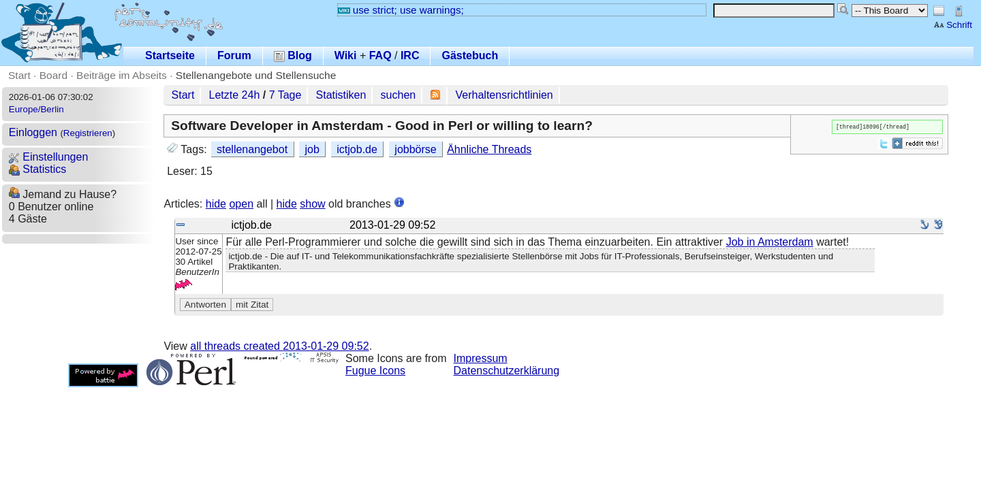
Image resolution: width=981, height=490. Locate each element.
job (312, 149)
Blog (293, 55)
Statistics (37, 169)
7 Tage (285, 95)
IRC (410, 55)
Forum (234, 55)
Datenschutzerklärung (507, 370)
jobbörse (415, 149)
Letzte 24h (234, 95)
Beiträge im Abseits (121, 75)
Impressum (481, 358)
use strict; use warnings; (401, 10)
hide (216, 204)
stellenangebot (252, 149)
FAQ (380, 55)
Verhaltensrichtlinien (504, 95)
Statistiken (341, 95)
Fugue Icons (375, 370)
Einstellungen (49, 157)
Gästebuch (469, 55)
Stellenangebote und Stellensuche (256, 75)
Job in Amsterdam (769, 242)
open (241, 204)
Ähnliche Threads (489, 149)
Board (53, 75)
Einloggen (33, 132)
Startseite (170, 55)
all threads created (279, 346)
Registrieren (87, 133)
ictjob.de (357, 149)
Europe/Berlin (36, 109)
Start (19, 75)
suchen (398, 95)
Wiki (345, 55)
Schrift (952, 25)
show (312, 204)
